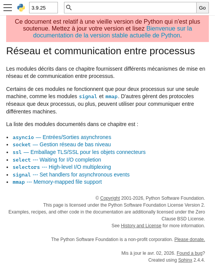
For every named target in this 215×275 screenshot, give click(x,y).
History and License (141, 225)
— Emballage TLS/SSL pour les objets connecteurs (79, 152)
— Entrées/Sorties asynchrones (61, 137)
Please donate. (189, 239)
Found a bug (189, 253)
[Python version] (43, 7)
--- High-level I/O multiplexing (61, 167)
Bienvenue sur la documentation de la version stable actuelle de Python (112, 32)
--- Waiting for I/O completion (56, 160)
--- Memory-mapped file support (57, 182)
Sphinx (185, 260)
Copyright (110, 198)
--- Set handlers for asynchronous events (71, 174)
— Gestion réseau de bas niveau (61, 144)
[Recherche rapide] (134, 7)
